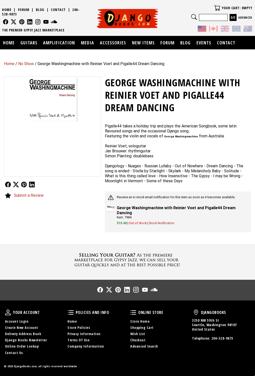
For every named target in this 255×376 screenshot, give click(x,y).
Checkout (137, 340)
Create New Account (21, 327)
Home (9, 63)
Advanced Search (144, 346)
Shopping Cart (142, 327)
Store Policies (78, 327)
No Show (26, 63)
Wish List (137, 333)
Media (87, 43)
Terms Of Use (78, 340)
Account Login (17, 321)
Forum (23, 9)
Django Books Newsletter (26, 340)
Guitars (28, 43)
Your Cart (217, 8)
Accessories (113, 43)
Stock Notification (161, 223)
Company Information (85, 346)
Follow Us (8, 184)
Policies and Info (71, 312)
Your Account (8, 312)
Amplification (59, 43)
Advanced (245, 17)
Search (194, 17)
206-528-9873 (222, 338)
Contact (58, 9)
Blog (40, 9)
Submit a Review (29, 195)
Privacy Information (84, 333)
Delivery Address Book (23, 333)
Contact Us (14, 352)
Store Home (139, 321)
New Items (143, 43)
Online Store (133, 312)
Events (203, 43)
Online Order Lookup (22, 346)
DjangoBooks (196, 312)
